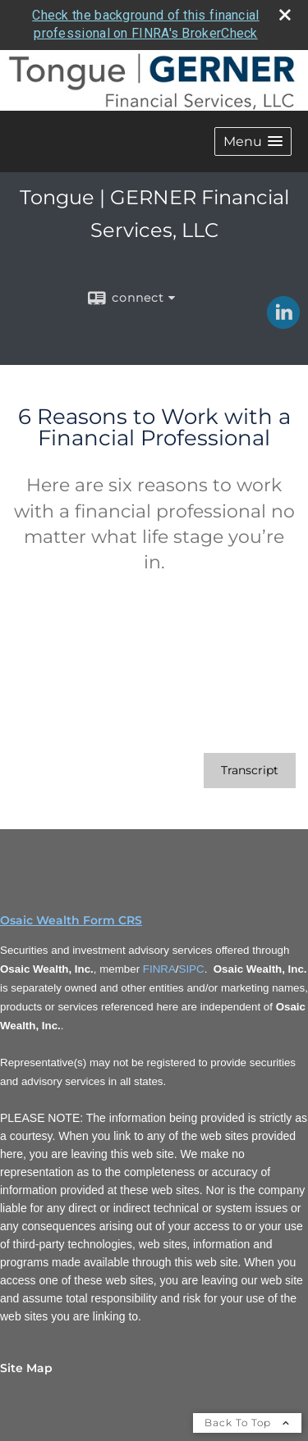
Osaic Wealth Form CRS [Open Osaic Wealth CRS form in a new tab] (71, 920)
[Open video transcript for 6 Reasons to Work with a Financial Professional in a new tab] (250, 770)
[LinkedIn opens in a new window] (283, 323)
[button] (253, 141)
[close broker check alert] (285, 14)
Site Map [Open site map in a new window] (26, 1368)
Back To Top (247, 1422)
